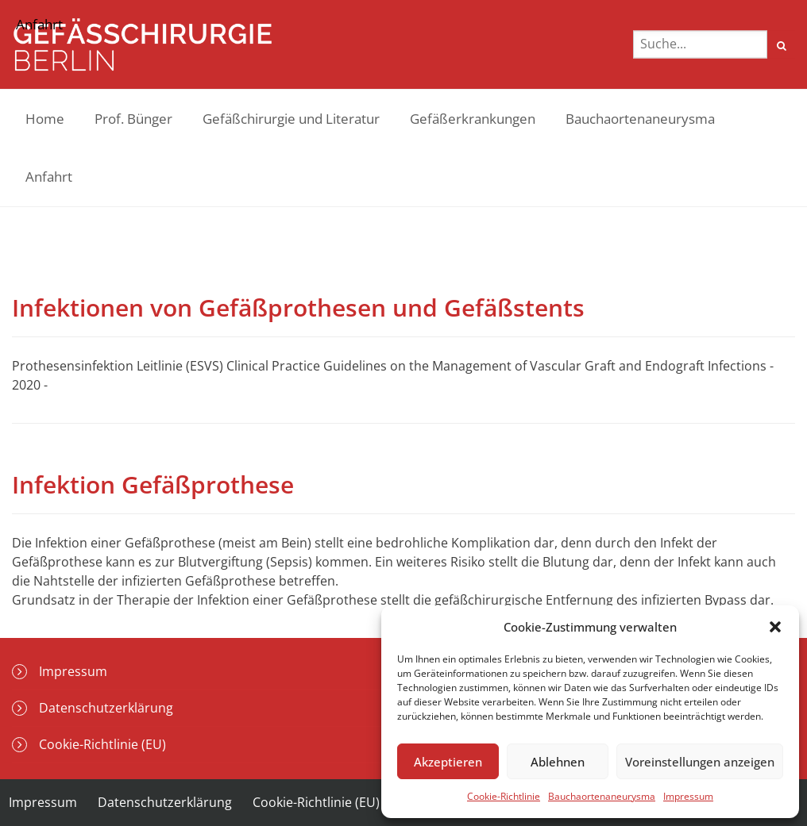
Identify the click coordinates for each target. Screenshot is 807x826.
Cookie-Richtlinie (503, 796)
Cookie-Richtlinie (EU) (316, 802)
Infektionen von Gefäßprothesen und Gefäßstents (298, 307)
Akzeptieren (448, 762)
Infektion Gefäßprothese (153, 484)
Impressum (688, 796)
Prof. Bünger (133, 118)
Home (44, 118)
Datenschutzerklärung (165, 802)
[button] (775, 627)
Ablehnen (558, 762)
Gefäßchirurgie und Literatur (291, 118)
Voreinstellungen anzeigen (699, 762)
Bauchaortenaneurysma (601, 796)
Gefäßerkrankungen (472, 118)
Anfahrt (48, 176)
